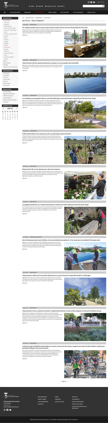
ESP (101, 2)
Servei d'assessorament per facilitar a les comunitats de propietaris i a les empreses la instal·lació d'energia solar (61, 240)
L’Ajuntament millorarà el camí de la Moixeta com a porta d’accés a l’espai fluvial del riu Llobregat (56, 275)
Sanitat (5, 55)
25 (14, 117)
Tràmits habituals (7, 97)
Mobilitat (6, 49)
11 (14, 114)
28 (5, 119)
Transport (41, 6)
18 (14, 116)
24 (12, 117)
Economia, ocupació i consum (10, 34)
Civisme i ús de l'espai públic (10, 28)
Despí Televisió (6, 63)
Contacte (61, 6)
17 (12, 116)
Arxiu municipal (6, 83)
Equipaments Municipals (9, 93)
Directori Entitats (7, 91)
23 (10, 117)
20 (3, 117)
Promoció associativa (8, 53)
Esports (5, 37)
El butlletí (5, 65)
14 (5, 116)
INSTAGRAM (89, 2)
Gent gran (6, 41)
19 (17, 116)
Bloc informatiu (42, 396)
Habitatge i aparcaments (36, 237)
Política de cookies (77, 404)
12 (17, 114)
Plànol (32, 6)
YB (93, 2)
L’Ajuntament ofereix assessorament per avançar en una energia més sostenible (50, 63)
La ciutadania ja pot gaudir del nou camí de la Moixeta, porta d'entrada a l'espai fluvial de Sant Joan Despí (59, 98)
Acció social (6, 22)
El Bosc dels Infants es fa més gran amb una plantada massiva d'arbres (46, 134)
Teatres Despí (6, 79)
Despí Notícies (6, 20)
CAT (98, 2)
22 (7, 117)
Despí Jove (5, 77)
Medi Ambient (7, 47)
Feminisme (6, 39)
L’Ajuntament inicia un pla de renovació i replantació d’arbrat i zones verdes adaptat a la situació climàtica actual (61, 311)
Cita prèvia (5, 102)
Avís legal (74, 396)
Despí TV (5, 81)
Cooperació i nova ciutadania (10, 30)
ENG (103, 2)
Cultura (5, 32)
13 (2, 116)
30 (10, 119)
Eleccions (6, 58)
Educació (6, 35)
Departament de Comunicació (10, 67)
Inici (5, 12)
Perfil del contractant (8, 95)
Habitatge (6, 43)
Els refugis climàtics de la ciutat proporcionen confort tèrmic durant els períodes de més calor (55, 28)
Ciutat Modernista (8, 26)
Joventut (6, 45)
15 (7, 116)
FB (91, 2)
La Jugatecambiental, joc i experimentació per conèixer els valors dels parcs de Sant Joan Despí (55, 205)
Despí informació (30, 17)
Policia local (6, 51)
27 (2, 119)
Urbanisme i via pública (9, 57)
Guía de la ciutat (51, 6)
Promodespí (6, 75)
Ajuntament (6, 24)
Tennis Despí (6, 85)
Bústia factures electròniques (10, 99)
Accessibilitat (76, 399)
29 (7, 119)
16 (10, 116)
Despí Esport (6, 73)
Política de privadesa (78, 401)
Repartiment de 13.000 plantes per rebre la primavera (41, 169)
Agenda (5, 60)
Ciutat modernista (43, 401)
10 (12, 114)
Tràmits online (52, 12)
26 (17, 117)
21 (5, 117)
